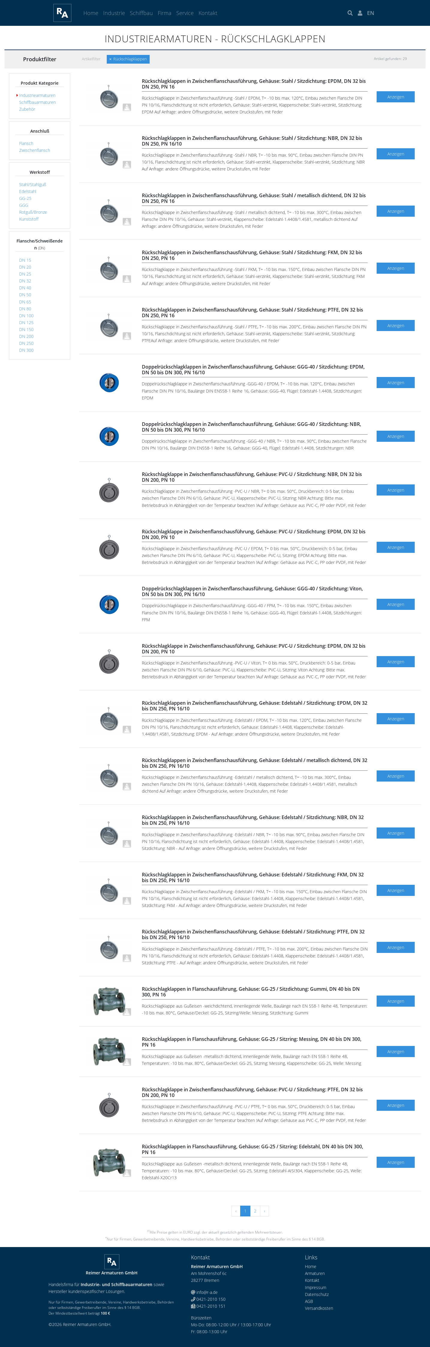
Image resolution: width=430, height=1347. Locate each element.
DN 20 (23, 267)
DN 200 (25, 336)
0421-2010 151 (208, 1306)
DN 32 (23, 281)
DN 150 (25, 329)
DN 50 (23, 294)
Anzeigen (395, 97)
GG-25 (23, 198)
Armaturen (315, 1273)
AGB (309, 1301)
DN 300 (25, 350)
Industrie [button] (114, 13)
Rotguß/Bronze (31, 212)
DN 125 (25, 322)
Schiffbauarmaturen (36, 102)
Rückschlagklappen (128, 59)
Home (90, 13)
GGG (22, 205)
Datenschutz (317, 1294)
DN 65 (23, 302)
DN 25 (23, 274)
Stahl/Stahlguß (31, 184)
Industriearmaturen (35, 95)
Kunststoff (27, 219)
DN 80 (23, 309)
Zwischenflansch (33, 150)
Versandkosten (319, 1308)
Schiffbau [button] (141, 13)
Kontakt (208, 13)
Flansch (24, 143)
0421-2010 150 (208, 1299)
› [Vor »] (264, 1211)
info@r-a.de (204, 1292)
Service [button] (185, 13)
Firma (165, 13)
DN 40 (23, 288)
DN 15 (23, 260)
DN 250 (25, 343)
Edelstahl (26, 191)
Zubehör (25, 109)
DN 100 (25, 315)
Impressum (315, 1287)
